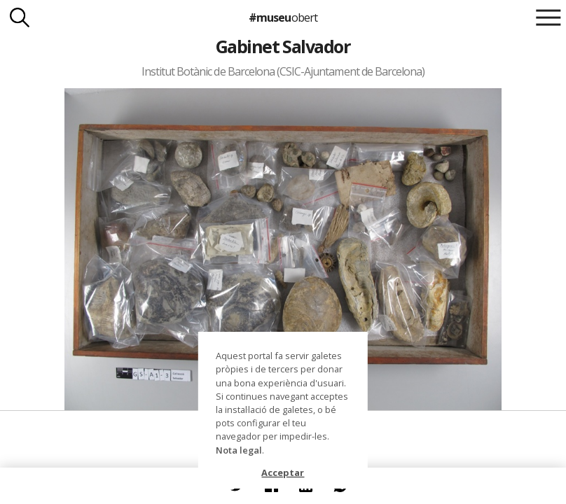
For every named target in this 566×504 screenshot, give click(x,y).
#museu (283, 17)
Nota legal (239, 450)
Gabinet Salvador (283, 46)
